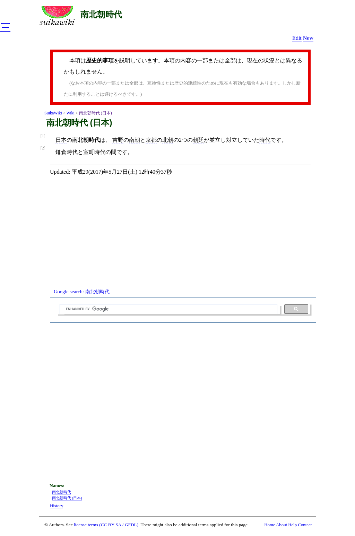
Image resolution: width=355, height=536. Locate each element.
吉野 (117, 140)
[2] (43, 148)
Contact (305, 524)
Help (292, 524)
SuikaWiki (53, 113)
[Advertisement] (183, 237)
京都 (151, 140)
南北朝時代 (101, 14)
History (56, 505)
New (308, 38)
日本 (61, 140)
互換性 (154, 83)
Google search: (81, 291)
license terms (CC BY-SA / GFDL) (106, 524)
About (281, 524)
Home (269, 524)
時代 (264, 140)
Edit (297, 38)
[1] (43, 136)
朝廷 (198, 140)
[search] (168, 309)
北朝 (167, 140)
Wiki (70, 113)
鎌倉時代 (66, 152)
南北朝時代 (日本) (95, 113)
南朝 (134, 140)
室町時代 (94, 152)
